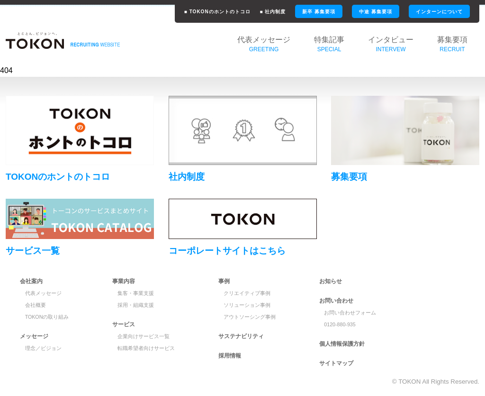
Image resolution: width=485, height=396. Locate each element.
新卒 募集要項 (318, 11)
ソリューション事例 (247, 305)
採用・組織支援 (135, 305)
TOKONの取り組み (47, 317)
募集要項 (349, 177)
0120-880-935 (339, 324)
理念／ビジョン (43, 348)
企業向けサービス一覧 (143, 336)
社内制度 (187, 177)
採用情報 (229, 355)
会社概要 (35, 305)
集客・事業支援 (135, 293)
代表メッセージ (43, 293)
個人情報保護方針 (342, 344)
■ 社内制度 (273, 11)
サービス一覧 (33, 251)
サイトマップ (336, 363)
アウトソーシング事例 (250, 317)
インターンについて (439, 11)
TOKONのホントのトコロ (58, 177)
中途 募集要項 (375, 11)
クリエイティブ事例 (247, 293)
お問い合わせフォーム (350, 312)
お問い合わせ (336, 300)
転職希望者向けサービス (146, 348)
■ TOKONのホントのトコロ (217, 11)
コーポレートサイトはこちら (227, 251)
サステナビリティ (241, 336)
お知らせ (330, 281)
